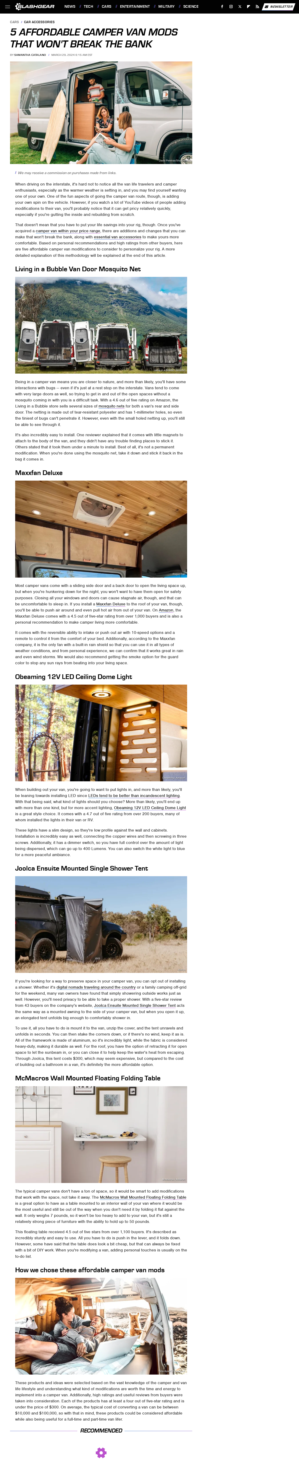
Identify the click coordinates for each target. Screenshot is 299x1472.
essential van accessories (117, 236)
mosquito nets (112, 406)
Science (191, 6)
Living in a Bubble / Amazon (169, 370)
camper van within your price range (68, 230)
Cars (106, 6)
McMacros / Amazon (173, 1179)
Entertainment (135, 6)
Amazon (166, 610)
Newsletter (278, 7)
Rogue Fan (179, 574)
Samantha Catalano (30, 55)
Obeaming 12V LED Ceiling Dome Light (150, 807)
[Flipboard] (248, 6)
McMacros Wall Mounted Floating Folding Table (143, 1197)
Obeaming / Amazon (173, 778)
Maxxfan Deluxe (110, 604)
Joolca (181, 969)
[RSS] (257, 6)
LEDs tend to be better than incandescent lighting (134, 795)
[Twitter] (239, 6)
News (69, 6)
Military (166, 6)
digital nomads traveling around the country (96, 987)
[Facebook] (222, 6)
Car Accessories (39, 22)
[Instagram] (231, 6)
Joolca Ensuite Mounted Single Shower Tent (135, 1005)
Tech (88, 6)
